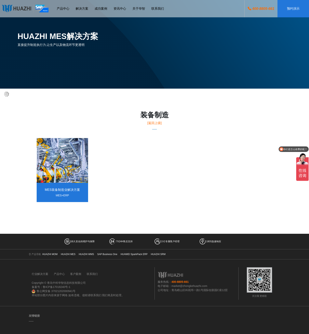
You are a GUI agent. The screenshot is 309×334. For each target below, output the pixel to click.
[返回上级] (154, 123)
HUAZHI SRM (158, 254)
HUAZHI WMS (86, 254)
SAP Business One (107, 254)
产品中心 (59, 274)
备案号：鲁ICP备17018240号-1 (51, 287)
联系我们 (92, 274)
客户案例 (75, 274)
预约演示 (293, 8)
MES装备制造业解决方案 (62, 189)
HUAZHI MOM (50, 254)
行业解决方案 (40, 274)
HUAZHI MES (68, 254)
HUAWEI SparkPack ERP (134, 254)
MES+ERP (62, 195)
